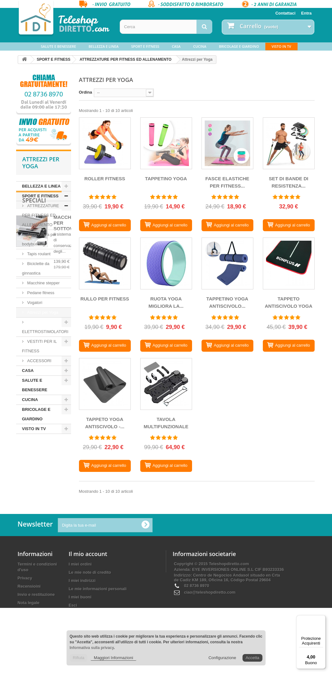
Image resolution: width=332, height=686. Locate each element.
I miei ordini (80, 605)
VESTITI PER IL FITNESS (39, 346)
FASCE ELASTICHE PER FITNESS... (227, 182)
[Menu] (322, 619)
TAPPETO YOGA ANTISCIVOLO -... (104, 423)
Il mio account (88, 594)
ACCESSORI (38, 360)
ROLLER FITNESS (104, 178)
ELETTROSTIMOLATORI (45, 331)
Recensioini (29, 627)
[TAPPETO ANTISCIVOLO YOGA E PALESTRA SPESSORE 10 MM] (288, 263)
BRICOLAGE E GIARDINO (239, 46)
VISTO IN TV (281, 46)
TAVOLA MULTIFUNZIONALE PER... (166, 424)
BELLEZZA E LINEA (104, 46)
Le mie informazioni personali (97, 629)
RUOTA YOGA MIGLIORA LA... (166, 302)
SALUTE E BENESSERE (58, 46)
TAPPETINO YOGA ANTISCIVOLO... (227, 302)
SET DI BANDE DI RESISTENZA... (288, 182)
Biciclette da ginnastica (36, 268)
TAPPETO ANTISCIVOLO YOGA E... (288, 303)
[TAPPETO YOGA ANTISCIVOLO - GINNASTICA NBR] (105, 384)
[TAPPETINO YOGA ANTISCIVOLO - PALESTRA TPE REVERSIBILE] (227, 263)
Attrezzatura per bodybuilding (39, 239)
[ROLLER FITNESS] (105, 143)
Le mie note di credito (90, 613)
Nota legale (28, 643)
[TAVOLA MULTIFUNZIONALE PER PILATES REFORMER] (166, 384)
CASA (176, 46)
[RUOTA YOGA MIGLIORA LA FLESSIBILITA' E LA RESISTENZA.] (166, 263)
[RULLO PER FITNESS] (105, 263)
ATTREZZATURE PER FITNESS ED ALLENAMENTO (126, 59)
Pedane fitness (40, 292)
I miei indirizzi (82, 621)
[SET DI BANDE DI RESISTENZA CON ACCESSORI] (288, 143)
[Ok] (145, 566)
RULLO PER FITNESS (104, 298)
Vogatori (34, 302)
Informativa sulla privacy (91, 648)
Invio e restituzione (36, 635)
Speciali (34, 453)
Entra (306, 13)
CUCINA (199, 46)
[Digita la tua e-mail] (105, 566)
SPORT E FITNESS (145, 46)
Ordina (85, 92)
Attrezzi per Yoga (42, 312)
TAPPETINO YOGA (166, 178)
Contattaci (285, 13)
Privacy (25, 618)
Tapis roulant (38, 253)
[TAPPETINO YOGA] (166, 143)
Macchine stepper (43, 283)
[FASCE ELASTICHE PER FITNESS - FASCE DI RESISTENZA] (227, 143)
